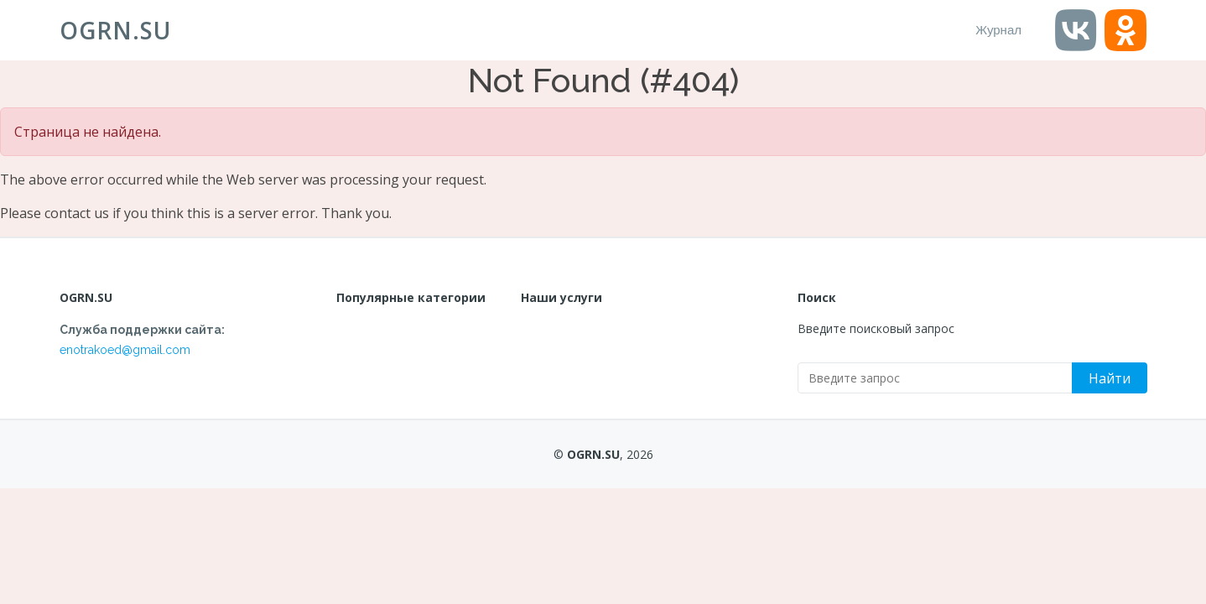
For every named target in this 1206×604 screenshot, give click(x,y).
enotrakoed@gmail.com (125, 350)
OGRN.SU (115, 30)
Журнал (998, 30)
